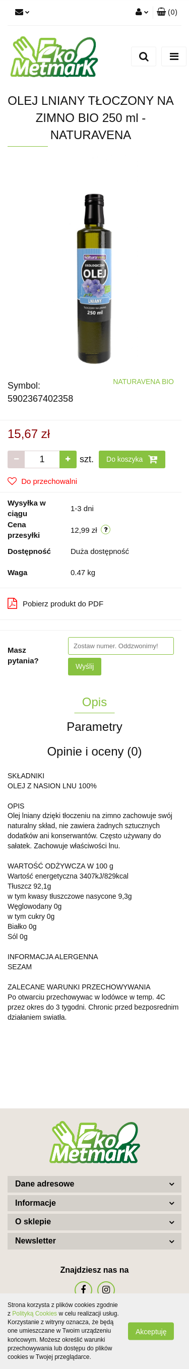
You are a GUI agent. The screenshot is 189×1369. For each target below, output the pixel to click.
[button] (167, 12)
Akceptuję (151, 1332)
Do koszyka (132, 459)
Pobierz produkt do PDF (55, 603)
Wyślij (85, 666)
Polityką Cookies (34, 1313)
